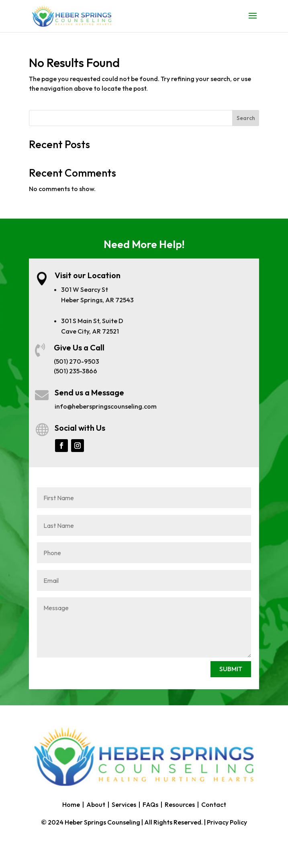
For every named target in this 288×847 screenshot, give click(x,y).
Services (124, 804)
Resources (180, 804)
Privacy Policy (227, 822)
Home (71, 804)
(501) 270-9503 (76, 361)
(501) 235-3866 (75, 371)
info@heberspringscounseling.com (106, 406)
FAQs (150, 804)
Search (246, 118)
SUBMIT (230, 669)
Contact (213, 804)
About (95, 804)
